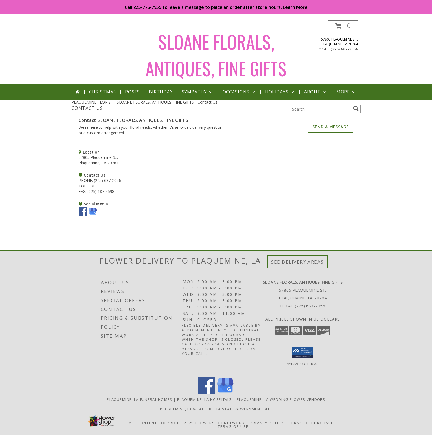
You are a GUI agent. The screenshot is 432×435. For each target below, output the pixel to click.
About (315, 92)
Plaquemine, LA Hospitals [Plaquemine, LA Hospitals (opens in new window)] (204, 399)
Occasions (239, 92)
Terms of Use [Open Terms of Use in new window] (233, 426)
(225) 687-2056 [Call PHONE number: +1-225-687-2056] (107, 180)
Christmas (102, 92)
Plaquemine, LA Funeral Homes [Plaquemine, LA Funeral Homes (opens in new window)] (139, 399)
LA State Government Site (244, 409)
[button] (343, 25)
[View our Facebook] (83, 214)
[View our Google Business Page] (92, 214)
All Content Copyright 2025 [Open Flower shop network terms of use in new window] (161, 422)
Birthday (160, 92)
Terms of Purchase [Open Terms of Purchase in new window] (311, 422)
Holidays (280, 92)
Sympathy (198, 92)
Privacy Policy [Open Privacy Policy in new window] (267, 422)
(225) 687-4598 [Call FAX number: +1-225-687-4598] (100, 191)
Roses (132, 92)
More (346, 92)
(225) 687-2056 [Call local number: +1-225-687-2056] (344, 49)
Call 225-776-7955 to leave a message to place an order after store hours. (216, 7)
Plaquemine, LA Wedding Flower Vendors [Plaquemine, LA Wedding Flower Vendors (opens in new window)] (281, 399)
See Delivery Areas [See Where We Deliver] (297, 262)
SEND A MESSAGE (330, 126)
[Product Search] (320, 109)
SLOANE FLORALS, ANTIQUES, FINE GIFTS (216, 55)
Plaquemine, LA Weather (186, 409)
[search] (356, 109)
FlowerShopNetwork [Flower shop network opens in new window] (220, 422)
